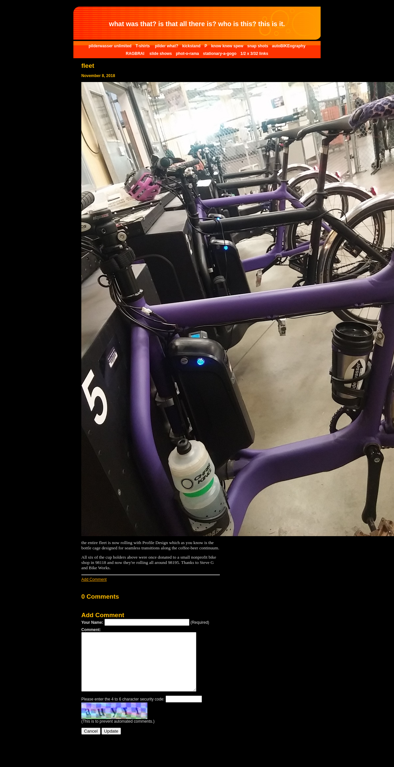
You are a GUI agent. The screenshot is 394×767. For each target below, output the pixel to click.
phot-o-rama (187, 53)
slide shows (160, 53)
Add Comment (94, 579)
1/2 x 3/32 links (254, 53)
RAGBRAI (135, 53)
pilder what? (166, 46)
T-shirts (143, 46)
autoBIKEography (288, 46)
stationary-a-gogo (219, 53)
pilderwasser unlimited (110, 46)
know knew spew (227, 46)
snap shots (258, 46)
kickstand (191, 46)
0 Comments (100, 596)
